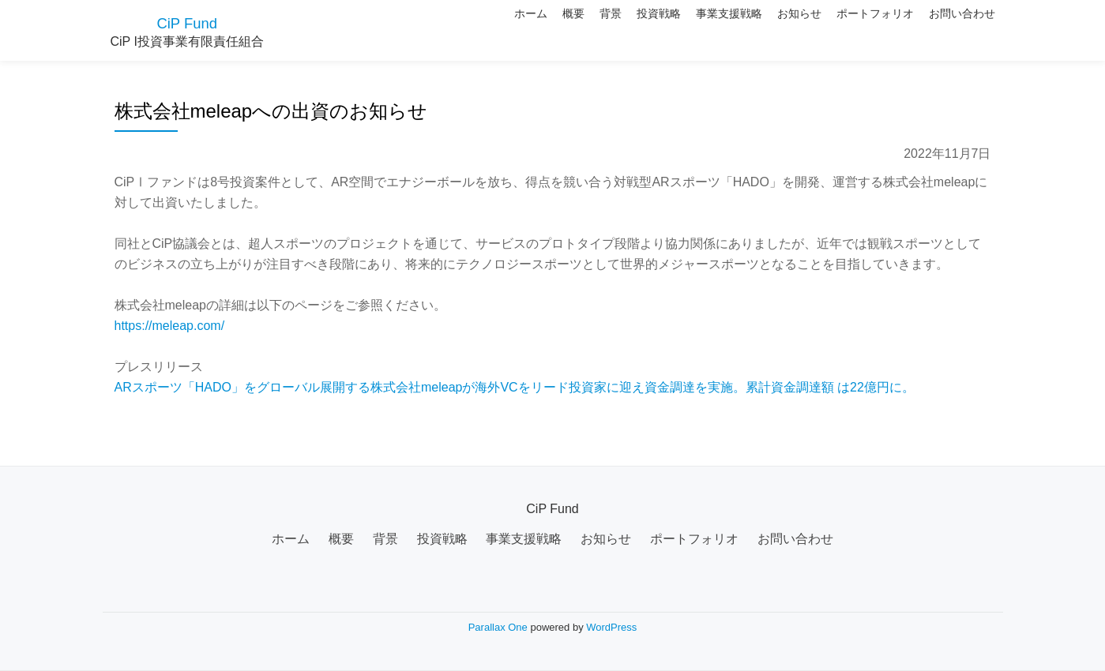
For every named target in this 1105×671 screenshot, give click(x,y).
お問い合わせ (956, 27)
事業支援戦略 (682, 27)
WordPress (611, 627)
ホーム (430, 27)
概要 (486, 27)
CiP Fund (187, 21)
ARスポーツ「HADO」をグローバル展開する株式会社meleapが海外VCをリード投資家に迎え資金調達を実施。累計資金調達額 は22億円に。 (515, 387)
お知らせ (766, 27)
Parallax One (499, 627)
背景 (537, 27)
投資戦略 (599, 27)
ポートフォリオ (855, 27)
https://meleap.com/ (170, 325)
